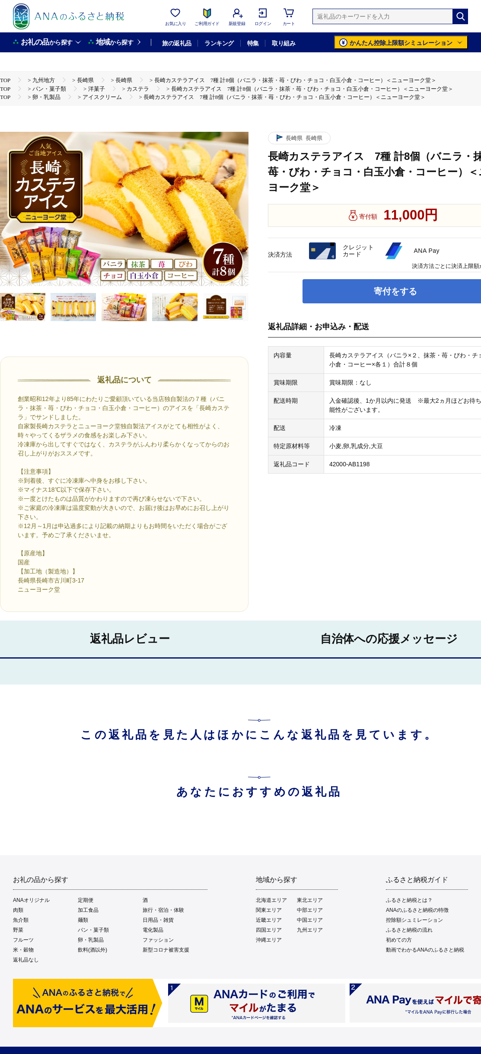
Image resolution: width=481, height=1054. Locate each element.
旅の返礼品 (176, 43)
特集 (253, 43)
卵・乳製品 (91, 940)
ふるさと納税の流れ (409, 930)
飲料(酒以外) (92, 950)
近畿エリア (269, 920)
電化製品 (153, 930)
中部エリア (310, 910)
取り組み (283, 43)
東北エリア (310, 900)
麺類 (83, 920)
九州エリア (310, 930)
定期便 (85, 900)
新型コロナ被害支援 (166, 950)
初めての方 (399, 940)
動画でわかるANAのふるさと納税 (425, 950)
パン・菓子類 (93, 930)
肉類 (18, 910)
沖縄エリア (269, 940)
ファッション (158, 940)
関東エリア (269, 910)
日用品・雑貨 (158, 920)
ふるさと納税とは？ (409, 900)
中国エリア (310, 920)
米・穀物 (23, 950)
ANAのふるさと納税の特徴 (417, 910)
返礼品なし (26, 960)
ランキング (218, 43)
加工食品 (88, 910)
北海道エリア (271, 900)
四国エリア (269, 930)
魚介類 (21, 920)
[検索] (460, 16)
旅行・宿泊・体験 (163, 910)
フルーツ (23, 940)
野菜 (18, 930)
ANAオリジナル (31, 900)
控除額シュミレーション (414, 920)
